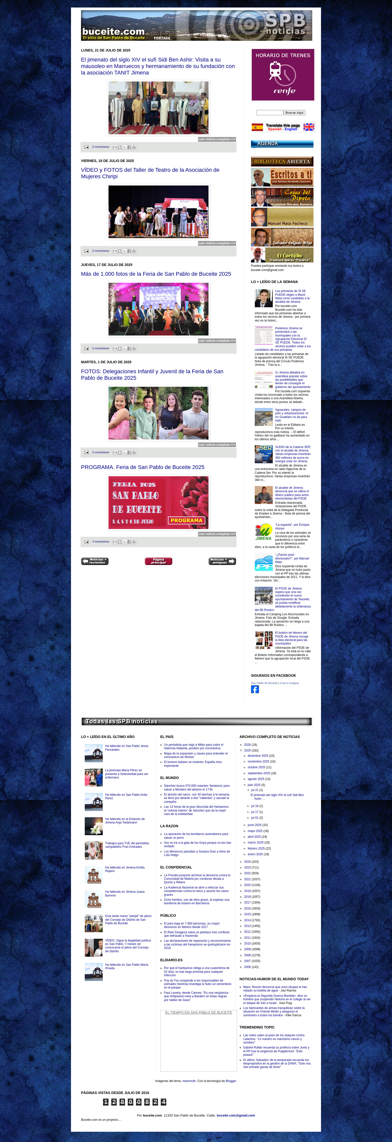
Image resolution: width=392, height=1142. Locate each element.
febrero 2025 (257, 848)
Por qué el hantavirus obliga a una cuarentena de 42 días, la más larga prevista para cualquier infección (197, 971)
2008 (248, 955)
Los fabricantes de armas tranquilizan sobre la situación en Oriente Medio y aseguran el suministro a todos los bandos (273, 1011)
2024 (248, 862)
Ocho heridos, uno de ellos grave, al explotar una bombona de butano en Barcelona (197, 901)
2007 (248, 961)
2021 (248, 879)
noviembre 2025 (259, 761)
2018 (248, 896)
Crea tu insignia (289, 683)
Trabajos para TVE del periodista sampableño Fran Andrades (127, 845)
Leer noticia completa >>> (217, 139)
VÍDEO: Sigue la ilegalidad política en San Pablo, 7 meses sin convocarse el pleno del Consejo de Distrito (128, 946)
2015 (248, 914)
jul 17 (255, 812)
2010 (248, 943)
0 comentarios (100, 146)
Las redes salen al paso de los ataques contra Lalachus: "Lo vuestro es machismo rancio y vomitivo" (273, 1039)
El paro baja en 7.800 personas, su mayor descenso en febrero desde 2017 (192, 925)
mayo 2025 (256, 831)
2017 (248, 902)
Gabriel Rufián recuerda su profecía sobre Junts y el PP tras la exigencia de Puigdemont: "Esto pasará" (276, 1051)
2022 (248, 873)
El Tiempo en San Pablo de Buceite (198, 1012)
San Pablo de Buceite (264, 683)
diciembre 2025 (258, 756)
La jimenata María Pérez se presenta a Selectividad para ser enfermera (126, 773)
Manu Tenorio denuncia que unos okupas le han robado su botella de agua (275, 988)
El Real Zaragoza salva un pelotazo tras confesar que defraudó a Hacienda (197, 934)
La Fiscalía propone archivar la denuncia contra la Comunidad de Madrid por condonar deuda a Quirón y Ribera (197, 879)
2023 (248, 867)
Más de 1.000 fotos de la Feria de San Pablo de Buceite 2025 (156, 274)
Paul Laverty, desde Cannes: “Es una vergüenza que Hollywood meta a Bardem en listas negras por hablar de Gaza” (196, 996)
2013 (248, 926)
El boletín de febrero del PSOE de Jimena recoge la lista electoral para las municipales (291, 638)
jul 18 (255, 806)
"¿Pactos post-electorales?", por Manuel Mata (292, 558)
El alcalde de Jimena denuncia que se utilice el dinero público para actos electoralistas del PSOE (292, 493)
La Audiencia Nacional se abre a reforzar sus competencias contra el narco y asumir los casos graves (196, 891)
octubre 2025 (257, 767)
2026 (248, 744)
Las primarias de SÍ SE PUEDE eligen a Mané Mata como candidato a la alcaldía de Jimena (292, 296)
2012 (248, 932)
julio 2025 (255, 785)
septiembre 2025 (259, 773)
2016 (248, 908)
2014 (248, 920)
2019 (248, 891)
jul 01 (255, 818)
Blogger (231, 1081)
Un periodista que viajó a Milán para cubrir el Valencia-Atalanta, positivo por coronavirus (193, 746)
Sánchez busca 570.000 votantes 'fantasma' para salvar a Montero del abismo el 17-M (197, 787)
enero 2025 (256, 854)
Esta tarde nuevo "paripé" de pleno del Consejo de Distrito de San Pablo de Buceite (128, 919)
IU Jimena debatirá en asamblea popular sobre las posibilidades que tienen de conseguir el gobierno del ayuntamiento (292, 380)
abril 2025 (255, 836)
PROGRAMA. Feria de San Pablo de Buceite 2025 (142, 467)
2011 (248, 938)
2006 (248, 967)
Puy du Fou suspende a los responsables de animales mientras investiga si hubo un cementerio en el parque (197, 984)
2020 (248, 885)
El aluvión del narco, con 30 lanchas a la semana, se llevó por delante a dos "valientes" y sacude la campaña (197, 798)
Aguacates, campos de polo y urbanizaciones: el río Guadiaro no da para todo (291, 415)
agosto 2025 (256, 779)
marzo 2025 (256, 842)
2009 (248, 949)
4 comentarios (100, 541)
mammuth (189, 1081)
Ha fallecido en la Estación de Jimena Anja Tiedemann (125, 820)
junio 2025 (255, 825)
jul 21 (255, 790)
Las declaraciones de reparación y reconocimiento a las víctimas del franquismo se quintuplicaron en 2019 (197, 944)
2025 (248, 750)
